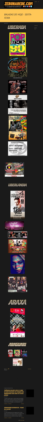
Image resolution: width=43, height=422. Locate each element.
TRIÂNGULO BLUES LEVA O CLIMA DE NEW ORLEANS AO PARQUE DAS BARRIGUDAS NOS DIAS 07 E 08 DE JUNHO (14, 392)
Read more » (22, 403)
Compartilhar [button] (36, 25)
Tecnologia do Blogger (21, 420)
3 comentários (9, 403)
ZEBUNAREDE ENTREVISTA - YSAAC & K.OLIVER (14, 408)
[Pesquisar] (36, 1)
